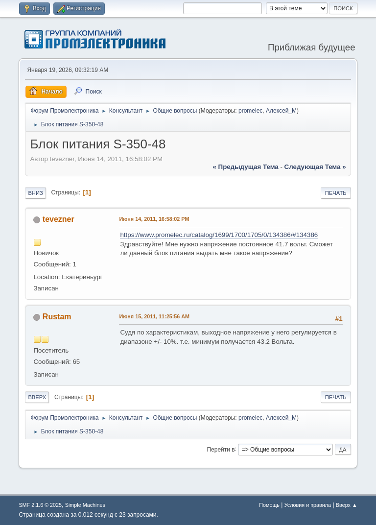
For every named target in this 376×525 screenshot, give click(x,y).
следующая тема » (315, 166)
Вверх (37, 397)
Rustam (57, 316)
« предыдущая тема (246, 166)
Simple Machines (85, 505)
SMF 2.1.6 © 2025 (40, 505)
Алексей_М (281, 110)
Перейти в (221, 449)
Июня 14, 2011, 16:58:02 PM (154, 219)
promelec (250, 110)
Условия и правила (307, 505)
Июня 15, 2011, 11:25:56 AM (154, 316)
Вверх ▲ (346, 505)
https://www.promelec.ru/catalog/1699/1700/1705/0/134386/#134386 (219, 235)
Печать (336, 193)
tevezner (58, 219)
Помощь (269, 505)
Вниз (35, 193)
